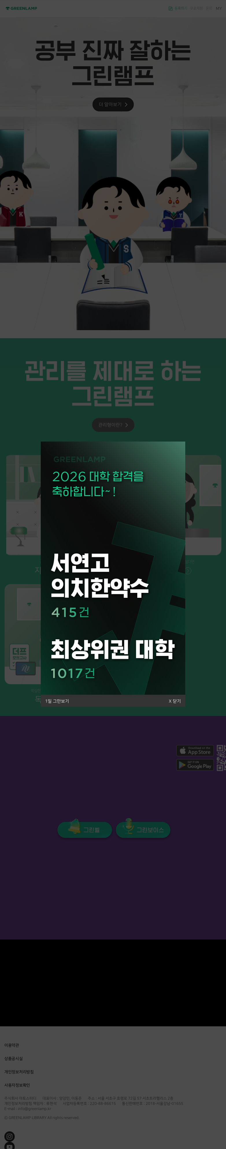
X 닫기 (175, 701)
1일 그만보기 (57, 701)
